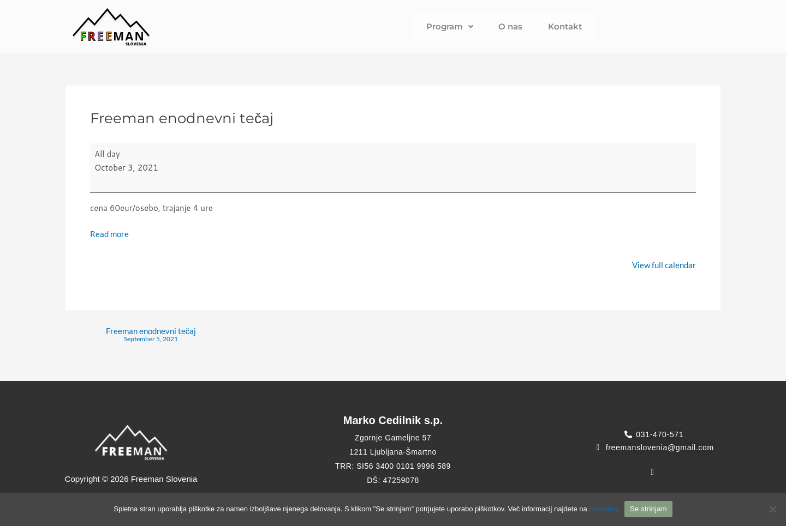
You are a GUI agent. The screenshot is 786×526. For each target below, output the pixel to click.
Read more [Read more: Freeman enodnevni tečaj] (109, 234)
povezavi (603, 508)
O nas (510, 26)
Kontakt (556, 26)
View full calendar (664, 266)
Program (458, 26)
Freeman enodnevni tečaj (151, 337)
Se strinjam (648, 509)
